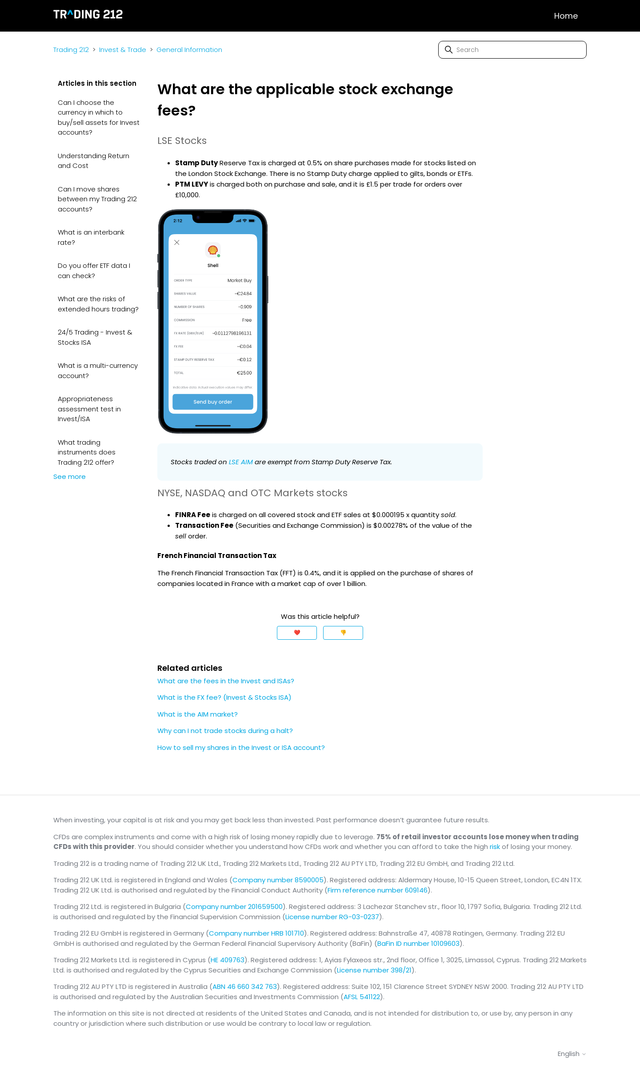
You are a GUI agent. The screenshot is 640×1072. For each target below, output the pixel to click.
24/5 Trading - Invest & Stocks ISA (95, 337)
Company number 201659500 (234, 906)
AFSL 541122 (362, 996)
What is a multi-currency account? (98, 370)
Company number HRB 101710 (256, 933)
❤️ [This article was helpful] (297, 632)
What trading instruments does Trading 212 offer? (87, 452)
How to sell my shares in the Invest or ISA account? (241, 747)
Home (566, 15)
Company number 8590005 (278, 880)
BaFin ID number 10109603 (418, 943)
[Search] (512, 50)
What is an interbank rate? (91, 237)
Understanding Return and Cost (93, 161)
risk (495, 846)
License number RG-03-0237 (332, 916)
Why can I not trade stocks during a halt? (225, 730)
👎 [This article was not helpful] (343, 632)
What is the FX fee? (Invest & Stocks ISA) (224, 697)
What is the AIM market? (197, 714)
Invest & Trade (122, 49)
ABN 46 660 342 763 (244, 986)
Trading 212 (71, 49)
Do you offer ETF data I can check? (94, 270)
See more (69, 476)
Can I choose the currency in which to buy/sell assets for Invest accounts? (99, 117)
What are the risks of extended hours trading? (98, 304)
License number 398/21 (374, 970)
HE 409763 (227, 959)
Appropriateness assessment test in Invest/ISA (89, 408)
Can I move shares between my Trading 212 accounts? (97, 199)
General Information (189, 49)
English (572, 1053)
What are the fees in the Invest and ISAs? (225, 680)
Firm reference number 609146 (378, 890)
